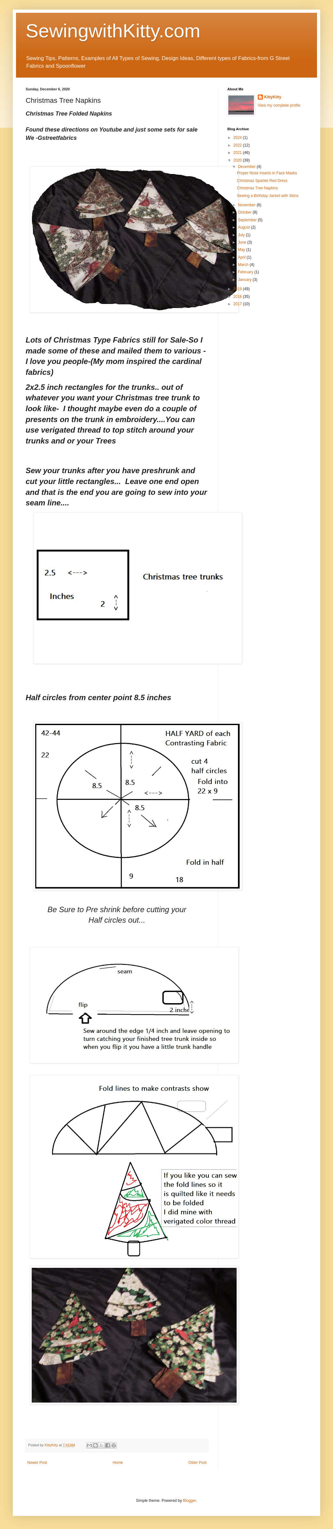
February (246, 272)
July (242, 235)
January (245, 279)
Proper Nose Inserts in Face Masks (267, 173)
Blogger (189, 1500)
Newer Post (37, 1462)
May (242, 249)
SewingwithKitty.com (113, 31)
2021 (238, 152)
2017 (238, 304)
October (245, 212)
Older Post (197, 1462)
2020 (238, 160)
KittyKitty (272, 97)
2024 (238, 137)
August (244, 227)
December (247, 166)
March (244, 264)
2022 (238, 145)
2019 (238, 289)
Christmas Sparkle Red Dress (262, 180)
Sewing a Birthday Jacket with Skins (267, 195)
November (247, 205)
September (248, 220)
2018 (238, 296)
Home (118, 1462)
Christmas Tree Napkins (257, 188)
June (242, 242)
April (242, 257)
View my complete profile (279, 105)
